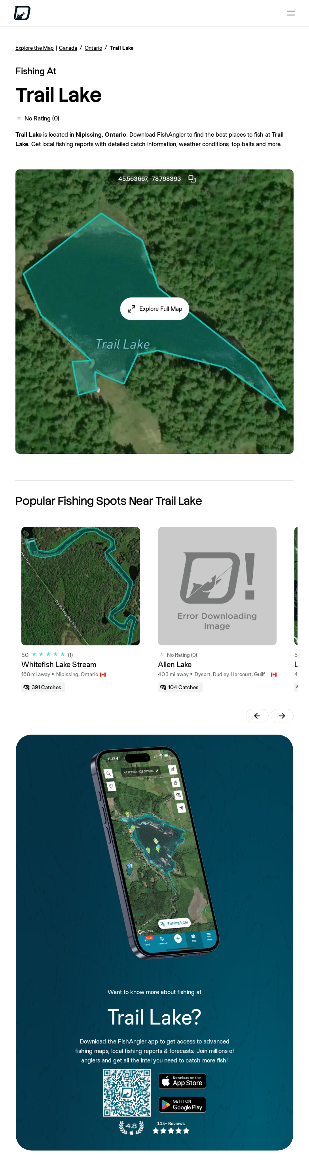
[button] (154, 308)
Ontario (93, 47)
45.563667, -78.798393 (157, 179)
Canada (68, 47)
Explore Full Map (160, 309)
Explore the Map (34, 47)
